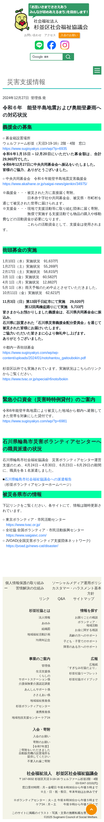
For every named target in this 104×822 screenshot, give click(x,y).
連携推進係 (43, 712)
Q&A (61, 599)
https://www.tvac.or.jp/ (23, 525)
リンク (44, 599)
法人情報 (44, 617)
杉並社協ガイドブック (83, 679)
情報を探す (89, 610)
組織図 (46, 629)
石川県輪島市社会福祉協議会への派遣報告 (38, 479)
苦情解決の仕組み (30, 588)
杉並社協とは (39, 610)
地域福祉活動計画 (38, 634)
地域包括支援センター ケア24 (31, 717)
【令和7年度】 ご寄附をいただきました (34, 748)
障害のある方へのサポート (80, 646)
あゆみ (46, 623)
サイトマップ (83, 599)
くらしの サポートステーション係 (34, 677)
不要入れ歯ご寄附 (38, 761)
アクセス (50, 35)
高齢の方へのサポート (83, 635)
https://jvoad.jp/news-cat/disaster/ (32, 546)
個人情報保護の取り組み (24, 583)
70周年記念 (42, 640)
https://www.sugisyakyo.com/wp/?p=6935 (35, 149)
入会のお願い (69, 35)
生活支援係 (43, 671)
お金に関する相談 (86, 630)
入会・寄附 (41, 729)
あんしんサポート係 (37, 689)
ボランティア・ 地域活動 (88, 623)
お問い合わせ (32, 35)
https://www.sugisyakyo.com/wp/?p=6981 (35, 421)
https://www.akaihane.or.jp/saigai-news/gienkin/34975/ (45, 184)
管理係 (46, 665)
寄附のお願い (41, 742)
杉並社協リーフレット (83, 673)
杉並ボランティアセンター (33, 706)
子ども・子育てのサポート (80, 641)
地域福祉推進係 (40, 700)
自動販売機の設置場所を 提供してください (34, 755)
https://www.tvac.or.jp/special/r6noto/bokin (35, 379)
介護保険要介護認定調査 (34, 683)
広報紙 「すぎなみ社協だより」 (82, 666)
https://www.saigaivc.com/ (26, 535)
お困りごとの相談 (86, 617)
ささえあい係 (41, 695)
